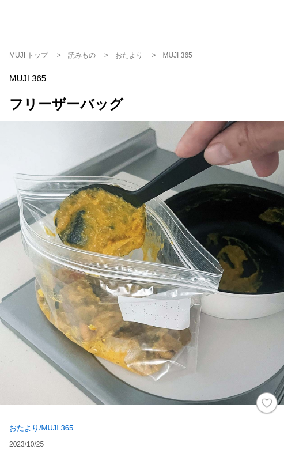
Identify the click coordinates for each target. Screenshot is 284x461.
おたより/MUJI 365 (41, 428)
